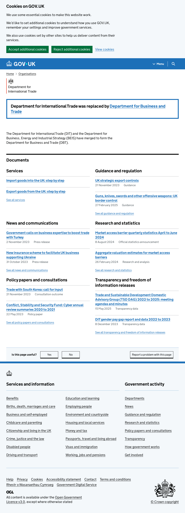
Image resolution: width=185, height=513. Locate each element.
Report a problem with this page (151, 354)
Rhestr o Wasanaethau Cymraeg (29, 485)
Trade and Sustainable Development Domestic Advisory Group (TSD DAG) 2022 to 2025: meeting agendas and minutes (134, 299)
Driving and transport (22, 455)
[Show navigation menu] (158, 63)
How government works (142, 447)
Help (9, 479)
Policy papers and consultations (148, 431)
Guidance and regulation (143, 414)
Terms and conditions (115, 479)
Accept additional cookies (27, 49)
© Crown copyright (165, 502)
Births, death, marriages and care (30, 406)
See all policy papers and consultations (30, 322)
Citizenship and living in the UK (28, 431)
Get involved (134, 455)
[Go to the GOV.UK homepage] (20, 64)
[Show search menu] (173, 63)
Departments (134, 398)
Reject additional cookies (72, 49)
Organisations (27, 73)
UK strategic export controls (117, 180)
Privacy (22, 479)
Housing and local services (85, 422)
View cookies (104, 49)
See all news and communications (27, 270)
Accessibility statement (63, 479)
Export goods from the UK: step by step (35, 191)
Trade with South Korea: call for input (34, 289)
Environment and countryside (87, 414)
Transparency (135, 439)
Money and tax (76, 431)
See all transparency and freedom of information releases (130, 332)
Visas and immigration (82, 447)
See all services (15, 200)
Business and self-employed (26, 414)
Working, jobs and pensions (85, 455)
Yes (52, 354)
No (74, 354)
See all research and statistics (113, 270)
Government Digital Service (77, 485)
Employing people (79, 406)
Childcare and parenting (24, 422)
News (129, 406)
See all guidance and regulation (114, 213)
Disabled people (18, 447)
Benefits (12, 398)
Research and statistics (142, 422)
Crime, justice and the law (25, 439)
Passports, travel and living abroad (91, 439)
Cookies (37, 479)
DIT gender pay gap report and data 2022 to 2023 (132, 319)
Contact (90, 479)
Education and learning (82, 398)
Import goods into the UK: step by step (35, 180)
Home (10, 73)
